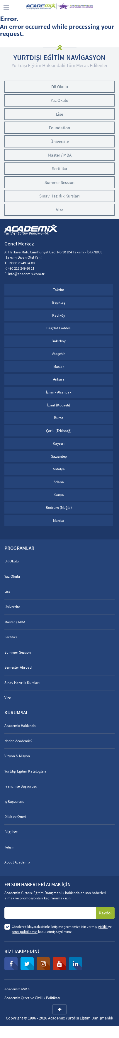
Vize (59, 209)
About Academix (17, 862)
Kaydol (105, 913)
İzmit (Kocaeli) (58, 405)
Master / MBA (60, 155)
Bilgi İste (11, 831)
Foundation (59, 127)
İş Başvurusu (14, 801)
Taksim (58, 289)
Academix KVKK (17, 989)
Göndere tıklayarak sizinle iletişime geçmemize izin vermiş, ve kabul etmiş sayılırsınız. (62, 929)
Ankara (58, 379)
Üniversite (59, 141)
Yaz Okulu (59, 100)
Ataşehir (58, 353)
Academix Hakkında (20, 725)
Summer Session (59, 182)
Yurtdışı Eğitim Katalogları (25, 771)
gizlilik (103, 926)
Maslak (58, 366)
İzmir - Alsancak (58, 392)
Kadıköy (58, 315)
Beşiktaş (58, 302)
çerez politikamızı (25, 931)
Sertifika (59, 168)
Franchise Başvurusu (20, 786)
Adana (59, 481)
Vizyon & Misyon (17, 755)
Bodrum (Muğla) (59, 507)
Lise (59, 114)
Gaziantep (59, 456)
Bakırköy (59, 340)
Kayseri (58, 443)
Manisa (58, 520)
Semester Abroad (18, 667)
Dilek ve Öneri (15, 816)
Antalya (59, 468)
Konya (59, 494)
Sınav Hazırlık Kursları (59, 196)
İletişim (10, 847)
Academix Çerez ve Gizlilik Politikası (32, 997)
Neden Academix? (18, 740)
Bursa (58, 417)
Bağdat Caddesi (58, 328)
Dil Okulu (59, 86)
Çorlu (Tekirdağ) (59, 430)
